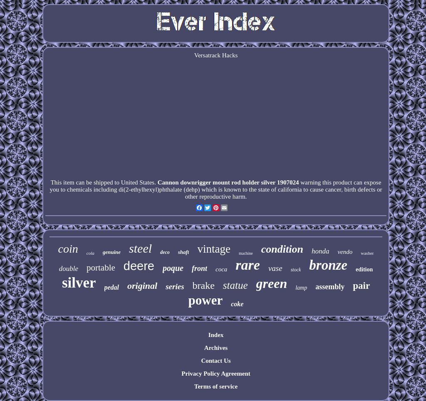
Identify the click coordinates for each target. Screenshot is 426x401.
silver (79, 283)
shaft (183, 252)
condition (282, 249)
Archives (216, 347)
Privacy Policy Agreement (215, 373)
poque (173, 268)
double (68, 269)
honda (320, 251)
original (142, 285)
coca (221, 269)
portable (101, 268)
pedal (111, 287)
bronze (328, 265)
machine (246, 253)
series (175, 286)
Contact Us (215, 360)
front (199, 268)
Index (216, 335)
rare (247, 265)
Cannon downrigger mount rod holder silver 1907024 (228, 182)
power (205, 300)
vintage (213, 249)
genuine (112, 252)
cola (90, 253)
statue (235, 285)
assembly (329, 287)
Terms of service (216, 386)
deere (139, 266)
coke (237, 304)
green (271, 283)
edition (364, 269)
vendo (344, 251)
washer (367, 253)
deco (165, 252)
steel (140, 248)
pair (361, 285)
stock (296, 270)
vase (275, 268)
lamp (301, 288)
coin (68, 248)
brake (204, 285)
